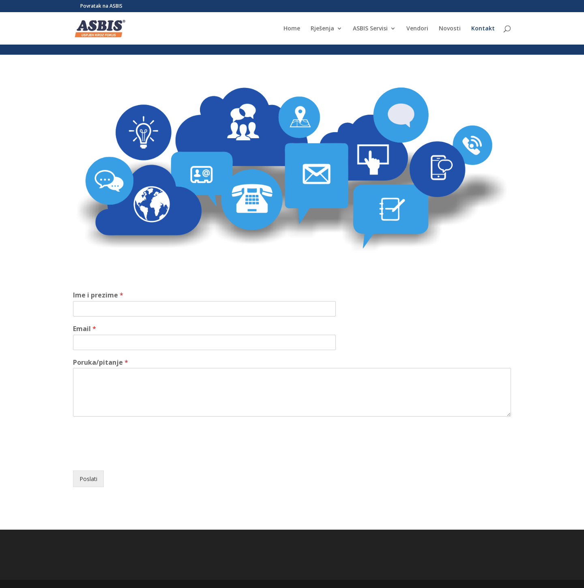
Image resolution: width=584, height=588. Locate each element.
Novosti (450, 29)
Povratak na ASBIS (101, 6)
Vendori (417, 29)
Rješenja (322, 29)
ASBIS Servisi (370, 29)
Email (84, 329)
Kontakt (483, 29)
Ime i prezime (98, 295)
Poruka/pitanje (100, 362)
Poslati (88, 479)
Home (291, 29)
